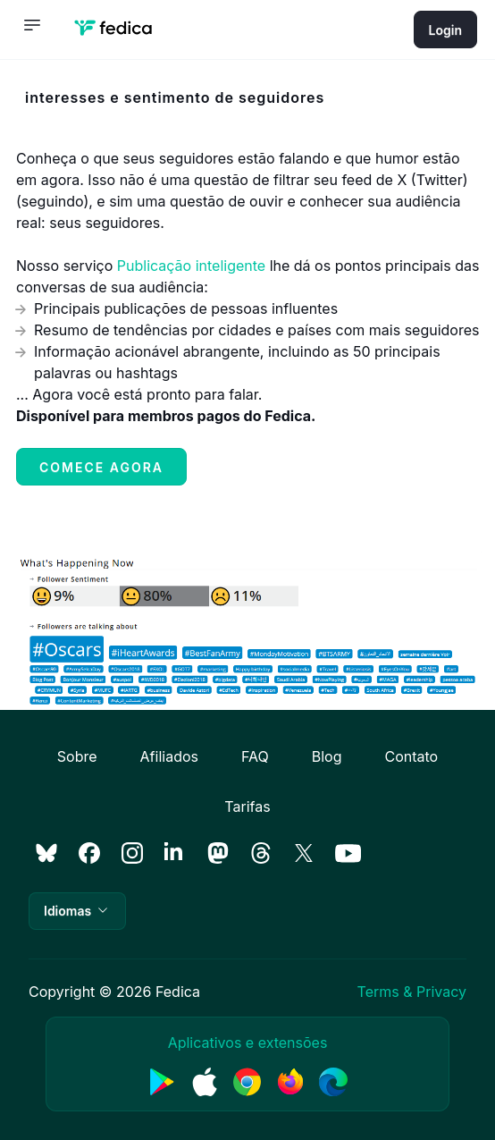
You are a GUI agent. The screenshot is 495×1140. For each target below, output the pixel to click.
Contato (411, 756)
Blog (327, 756)
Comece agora (101, 467)
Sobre (77, 756)
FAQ (255, 756)
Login (445, 30)
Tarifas (247, 806)
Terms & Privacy (411, 992)
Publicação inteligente (191, 265)
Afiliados (169, 756)
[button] (77, 911)
